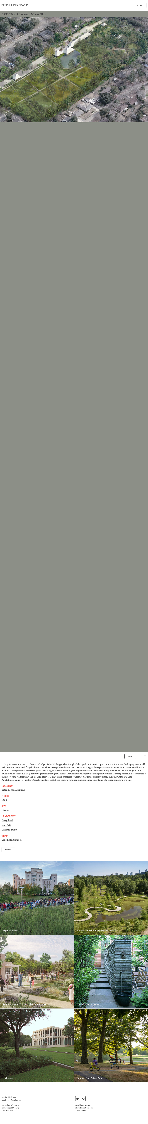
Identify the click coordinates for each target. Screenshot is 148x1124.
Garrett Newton (9, 830)
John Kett (6, 825)
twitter (77, 1099)
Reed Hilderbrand (15, 5)
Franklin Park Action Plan (89, 1078)
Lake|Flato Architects (12, 840)
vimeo (83, 1099)
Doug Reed (7, 820)
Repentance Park (11, 931)
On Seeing (8, 1078)
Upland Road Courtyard (88, 1004)
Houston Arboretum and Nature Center (96, 931)
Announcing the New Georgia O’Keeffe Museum (26, 1004)
